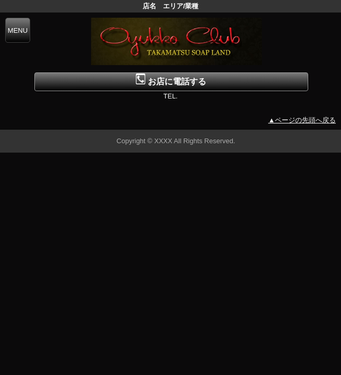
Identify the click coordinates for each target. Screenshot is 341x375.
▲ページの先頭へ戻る (302, 120)
